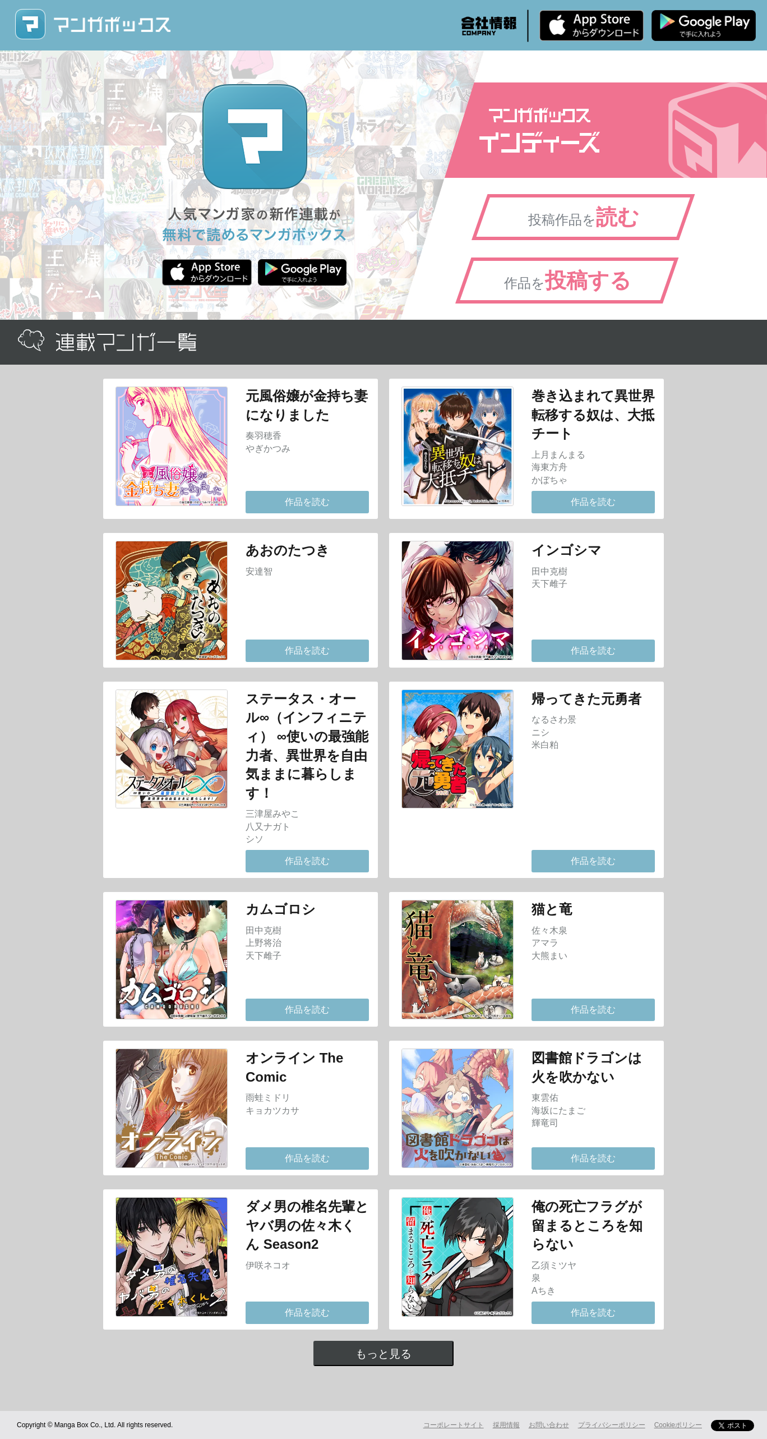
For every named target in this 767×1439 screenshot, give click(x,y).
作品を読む (307, 502)
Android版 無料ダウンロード (704, 25)
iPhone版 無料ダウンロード (591, 25)
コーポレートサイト (453, 1425)
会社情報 (489, 26)
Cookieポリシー (678, 1425)
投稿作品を (583, 217)
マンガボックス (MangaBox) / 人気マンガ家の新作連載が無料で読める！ (92, 24)
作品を (567, 280)
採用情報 (506, 1425)
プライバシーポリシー (611, 1425)
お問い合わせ (549, 1425)
